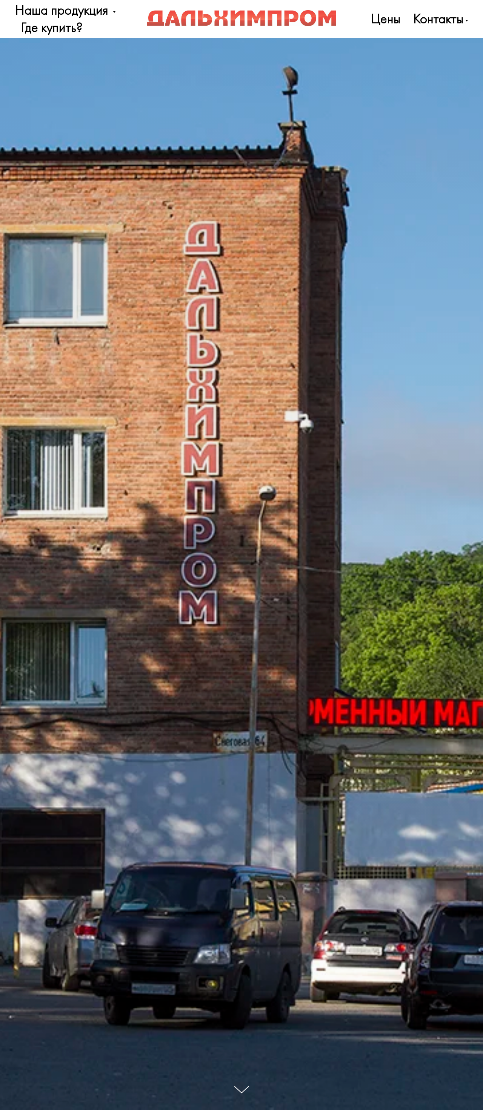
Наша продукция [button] (63, 10)
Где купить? (51, 27)
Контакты (438, 19)
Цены (385, 19)
